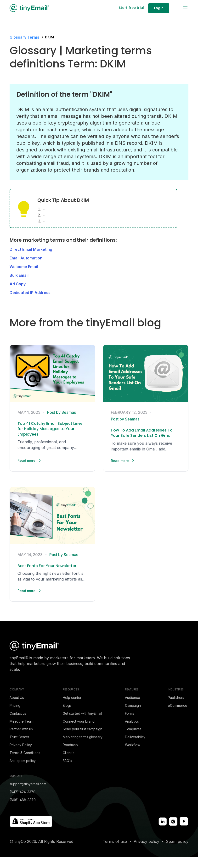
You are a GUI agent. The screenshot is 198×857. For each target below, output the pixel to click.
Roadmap (70, 745)
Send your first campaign (82, 729)
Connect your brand (79, 721)
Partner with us (21, 729)
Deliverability (135, 737)
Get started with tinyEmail (82, 713)
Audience (132, 697)
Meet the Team (22, 721)
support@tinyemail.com (28, 784)
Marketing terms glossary (82, 737)
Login (159, 8)
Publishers (176, 697)
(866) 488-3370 (23, 800)
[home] (30, 8)
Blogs (67, 705)
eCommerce (177, 705)
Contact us (18, 713)
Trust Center (19, 737)
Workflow (132, 745)
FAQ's (67, 761)
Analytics (132, 721)
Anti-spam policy (23, 761)
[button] (184, 8)
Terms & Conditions (25, 753)
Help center (72, 697)
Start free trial (131, 7)
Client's (68, 753)
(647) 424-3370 (22, 792)
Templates (133, 729)
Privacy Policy (21, 745)
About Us (17, 697)
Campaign (133, 705)
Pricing (15, 705)
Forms (129, 713)
